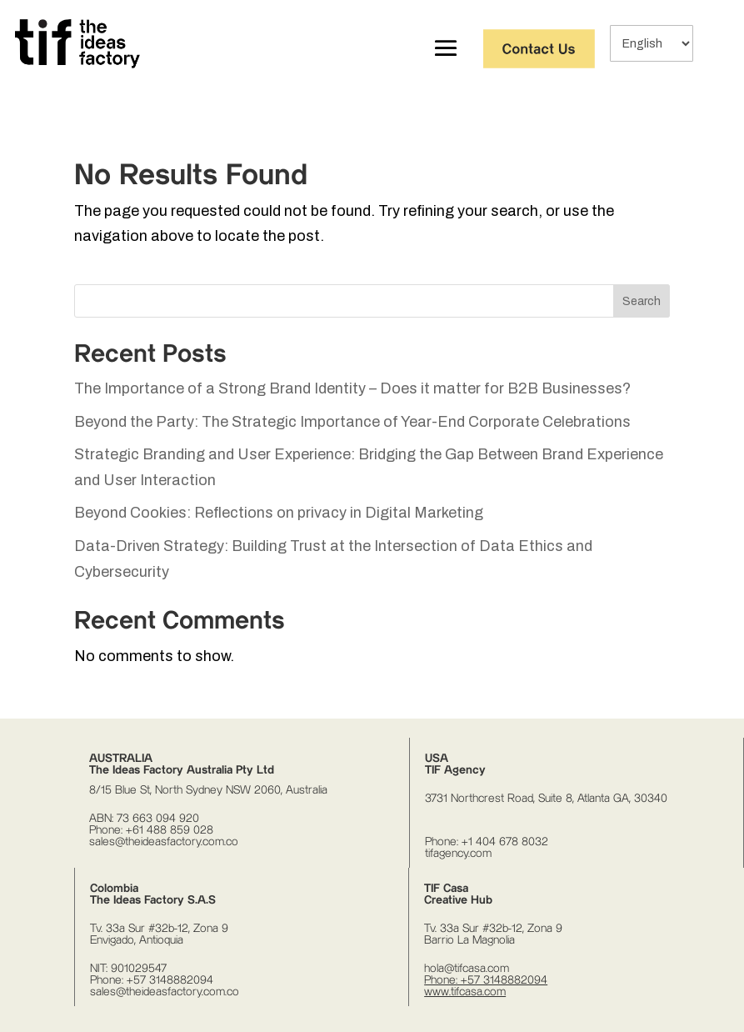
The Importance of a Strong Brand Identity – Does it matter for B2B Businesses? (352, 388)
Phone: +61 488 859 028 (151, 830)
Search (641, 301)
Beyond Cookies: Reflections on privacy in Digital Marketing (278, 512)
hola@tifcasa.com (466, 968)
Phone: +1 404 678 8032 (486, 842)
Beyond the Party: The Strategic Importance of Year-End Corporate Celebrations (352, 421)
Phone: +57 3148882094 (151, 980)
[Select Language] (651, 43)
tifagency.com (458, 853)
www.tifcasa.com (465, 992)
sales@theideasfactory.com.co (163, 842)
